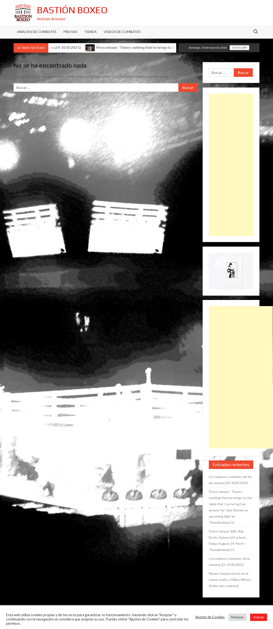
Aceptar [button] (258, 617)
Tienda (90, 32)
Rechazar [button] (237, 617)
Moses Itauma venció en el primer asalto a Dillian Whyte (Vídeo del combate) (230, 579)
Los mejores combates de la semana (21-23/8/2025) (229, 561)
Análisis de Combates (36, 32)
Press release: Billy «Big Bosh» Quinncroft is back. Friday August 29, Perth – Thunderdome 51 (228, 540)
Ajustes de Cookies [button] (210, 617)
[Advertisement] (231, 165)
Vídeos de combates (122, 32)
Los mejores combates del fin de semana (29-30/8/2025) (230, 480)
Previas (70, 32)
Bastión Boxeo (72, 10)
